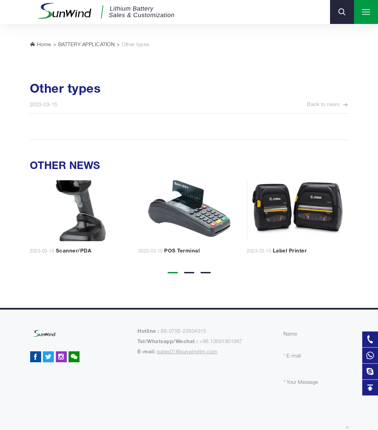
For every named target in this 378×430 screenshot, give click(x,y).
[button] (172, 268)
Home (40, 44)
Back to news (328, 105)
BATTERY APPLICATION (86, 45)
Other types (135, 45)
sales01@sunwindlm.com (188, 352)
